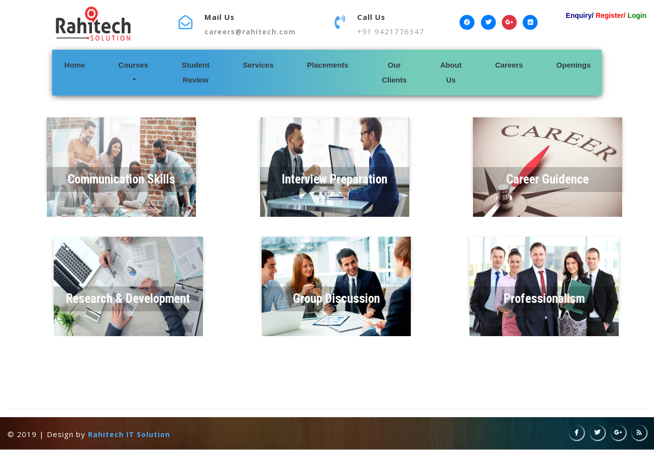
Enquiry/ (580, 15)
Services (258, 65)
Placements (327, 65)
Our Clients (394, 72)
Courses (133, 65)
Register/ (611, 15)
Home (89, 63)
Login (637, 15)
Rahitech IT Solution (129, 434)
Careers (509, 65)
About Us (451, 72)
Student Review (195, 72)
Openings (574, 65)
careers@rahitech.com (250, 31)
